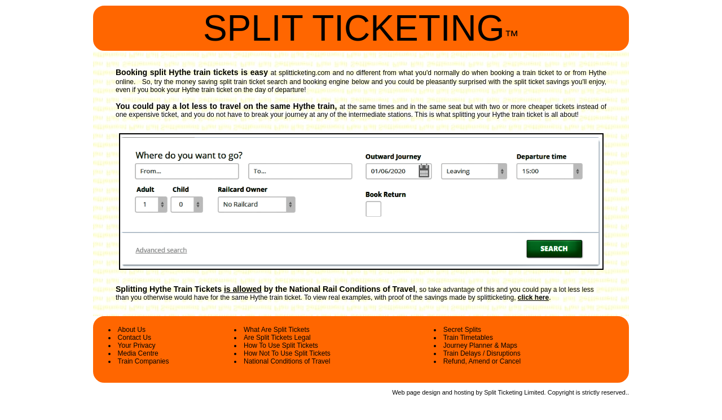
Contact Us (134, 338)
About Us (132, 330)
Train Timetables (468, 338)
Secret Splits (462, 330)
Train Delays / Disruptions (482, 353)
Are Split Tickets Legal (277, 338)
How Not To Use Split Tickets (287, 353)
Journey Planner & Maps (480, 345)
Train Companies (143, 361)
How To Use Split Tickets (281, 345)
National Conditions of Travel (287, 361)
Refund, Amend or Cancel (482, 361)
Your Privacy (137, 345)
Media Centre (138, 353)
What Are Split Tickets (277, 330)
